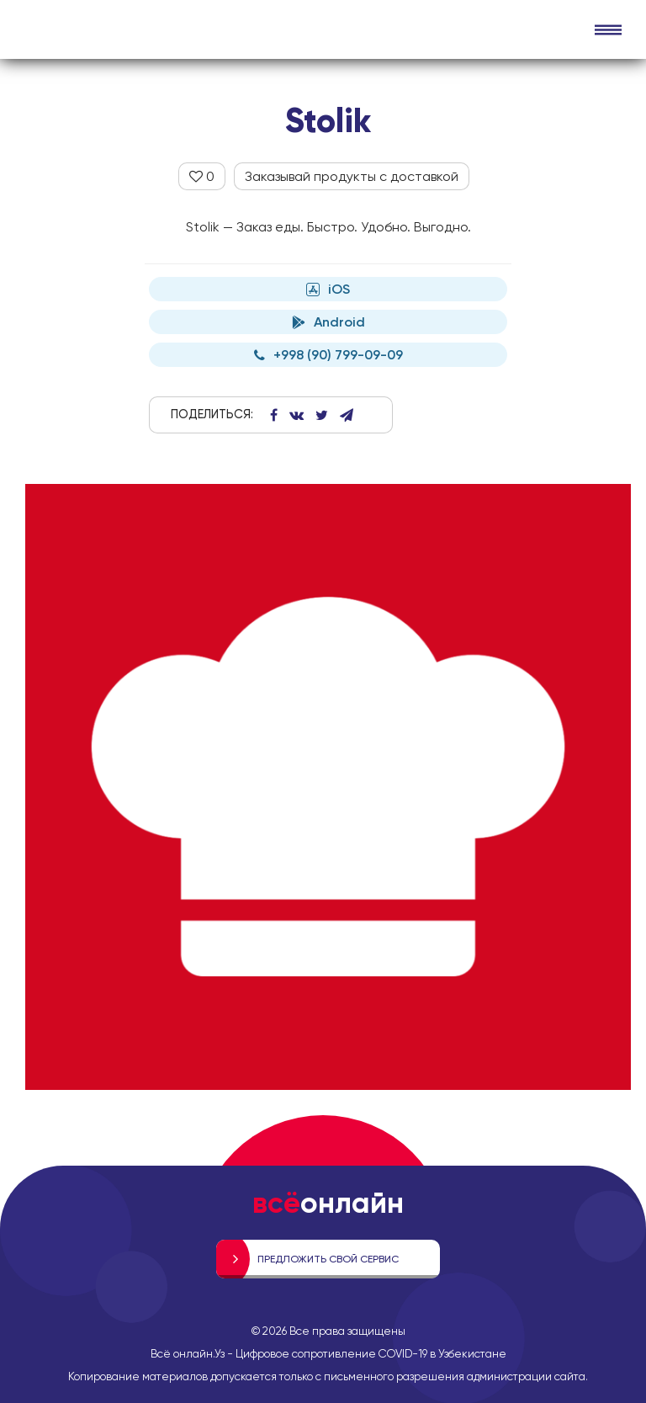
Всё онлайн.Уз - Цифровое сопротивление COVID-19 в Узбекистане (328, 1353)
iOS (328, 289)
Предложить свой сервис (328, 1259)
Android (328, 322)
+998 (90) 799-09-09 (328, 355)
